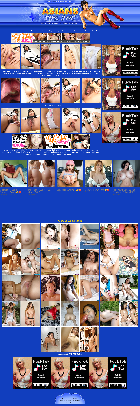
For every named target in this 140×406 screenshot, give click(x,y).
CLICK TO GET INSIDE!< (51, 105)
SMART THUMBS (74, 333)
